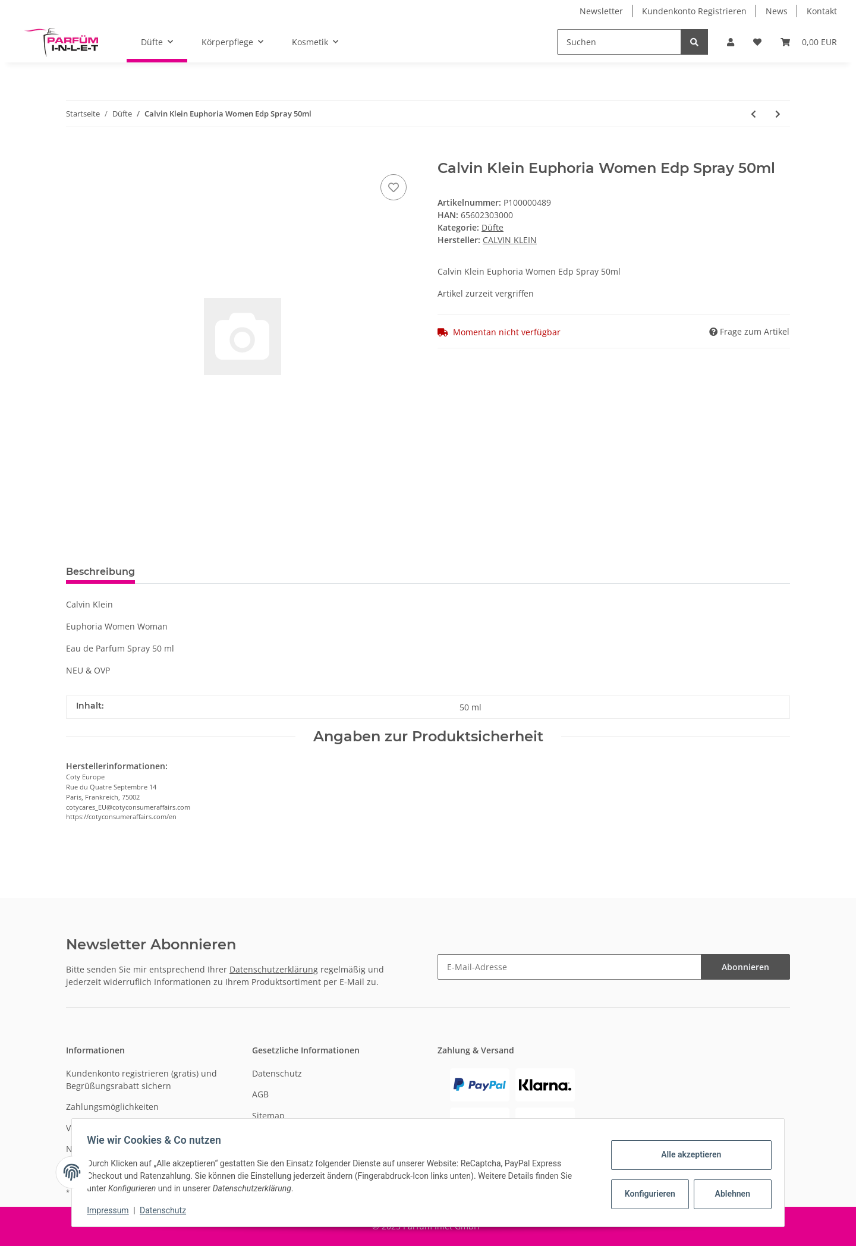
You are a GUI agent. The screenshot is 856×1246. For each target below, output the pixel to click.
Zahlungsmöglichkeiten (112, 1106)
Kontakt (822, 11)
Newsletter (601, 11)
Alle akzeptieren (687, 1154)
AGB (260, 1094)
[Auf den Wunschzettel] (393, 187)
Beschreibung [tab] (100, 571)
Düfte (492, 227)
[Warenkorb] (808, 41)
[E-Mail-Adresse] (569, 967)
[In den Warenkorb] (75, 153)
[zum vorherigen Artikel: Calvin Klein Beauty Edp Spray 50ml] (753, 114)
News (777, 11)
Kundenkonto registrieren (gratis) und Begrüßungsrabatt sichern (141, 1079)
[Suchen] (619, 42)
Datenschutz (277, 1073)
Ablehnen (728, 1193)
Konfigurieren (647, 1193)
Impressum (112, 1210)
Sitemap (268, 1115)
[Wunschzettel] (757, 41)
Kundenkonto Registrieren (694, 11)
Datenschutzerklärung (273, 969)
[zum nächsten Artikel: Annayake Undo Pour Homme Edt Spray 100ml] (778, 114)
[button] (730, 41)
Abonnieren (745, 967)
